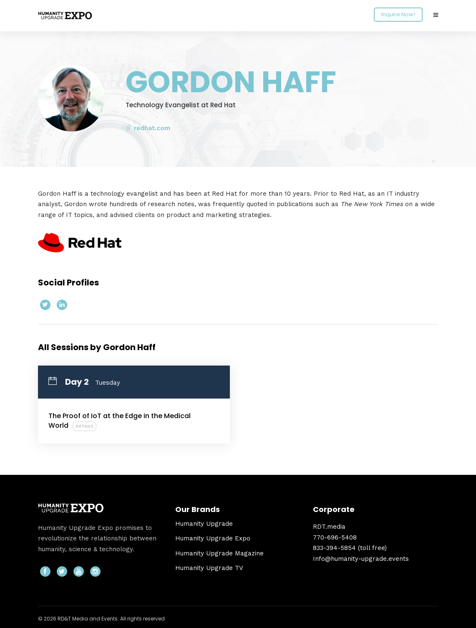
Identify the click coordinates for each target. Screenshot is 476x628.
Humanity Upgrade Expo (212, 538)
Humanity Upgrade (204, 523)
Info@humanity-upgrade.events (361, 558)
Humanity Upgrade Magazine (219, 553)
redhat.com (148, 128)
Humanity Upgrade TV (209, 568)
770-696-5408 (335, 537)
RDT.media (329, 526)
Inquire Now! (398, 14)
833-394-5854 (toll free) (350, 548)
